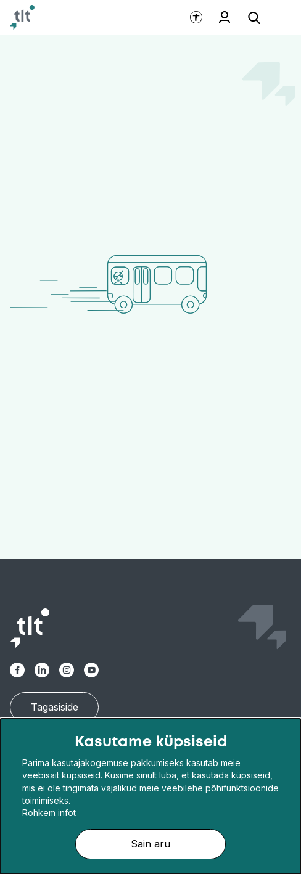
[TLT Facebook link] (17, 670)
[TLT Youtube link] (91, 670)
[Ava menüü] (276, 17)
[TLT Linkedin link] (42, 670)
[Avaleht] (22, 17)
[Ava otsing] (254, 17)
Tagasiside (54, 707)
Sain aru (150, 844)
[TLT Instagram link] (66, 670)
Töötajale (224, 17)
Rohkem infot (49, 812)
